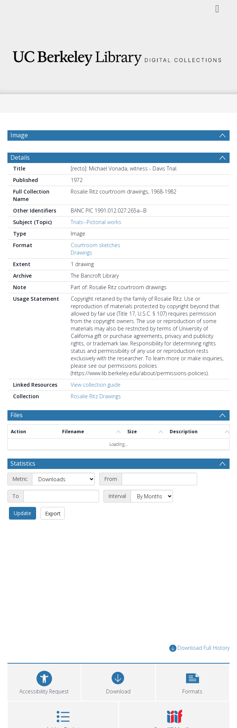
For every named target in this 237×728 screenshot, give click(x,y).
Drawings (81, 252)
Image (19, 135)
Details (20, 157)
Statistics (22, 463)
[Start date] (159, 479)
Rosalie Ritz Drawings (96, 396)
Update (22, 513)
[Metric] (63, 479)
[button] (192, 681)
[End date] (61, 496)
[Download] (118, 681)
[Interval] (152, 496)
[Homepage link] (118, 56)
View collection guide (96, 384)
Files (16, 415)
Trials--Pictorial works (96, 222)
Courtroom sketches (95, 245)
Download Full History (199, 648)
